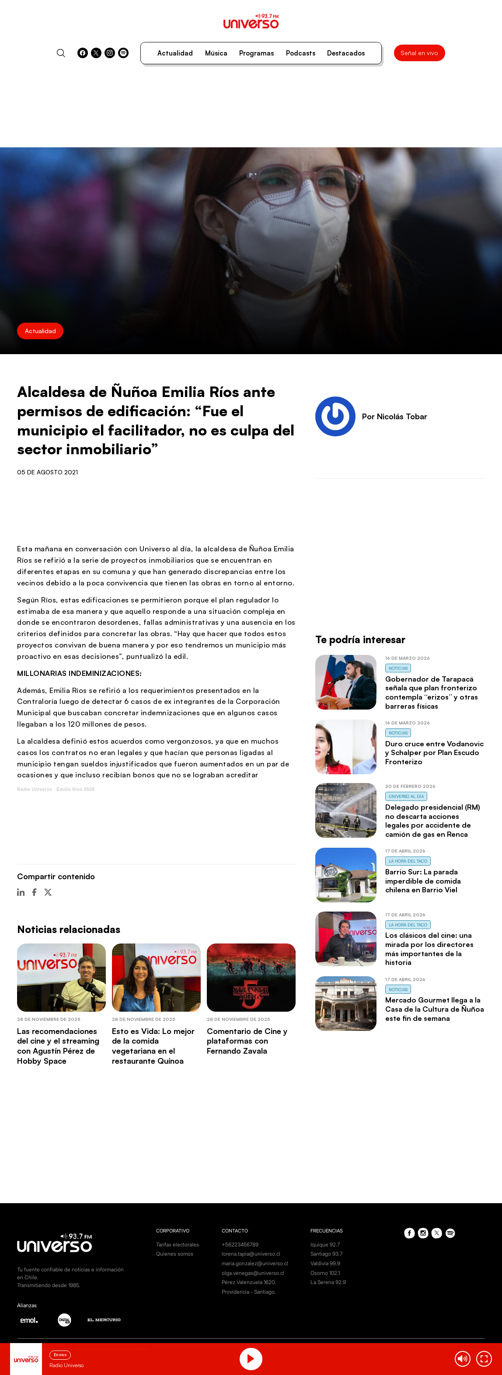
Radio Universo (34, 789)
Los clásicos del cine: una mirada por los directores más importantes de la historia (429, 948)
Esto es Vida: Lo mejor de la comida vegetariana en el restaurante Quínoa (153, 1045)
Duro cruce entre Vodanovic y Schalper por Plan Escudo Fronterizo (434, 752)
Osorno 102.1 (325, 1273)
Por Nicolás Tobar (394, 416)
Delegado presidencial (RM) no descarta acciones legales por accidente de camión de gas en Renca (432, 820)
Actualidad (175, 53)
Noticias (398, 668)
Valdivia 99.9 (325, 1263)
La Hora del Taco (408, 860)
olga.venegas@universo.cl (253, 1273)
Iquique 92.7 (325, 1244)
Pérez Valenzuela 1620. (249, 1282)
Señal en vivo (419, 52)
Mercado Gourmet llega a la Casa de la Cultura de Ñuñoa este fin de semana (434, 1008)
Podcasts (300, 53)
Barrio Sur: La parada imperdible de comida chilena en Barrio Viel (423, 880)
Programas (256, 53)
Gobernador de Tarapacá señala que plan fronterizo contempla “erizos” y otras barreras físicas (431, 692)
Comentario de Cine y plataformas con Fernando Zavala (247, 1040)
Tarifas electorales (177, 1244)
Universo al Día (406, 796)
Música (216, 53)
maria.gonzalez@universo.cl (255, 1263)
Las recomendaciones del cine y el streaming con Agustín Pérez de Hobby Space (58, 1045)
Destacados (346, 53)
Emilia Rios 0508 (75, 789)
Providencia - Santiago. (249, 1291)
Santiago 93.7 (326, 1253)
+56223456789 (240, 1244)
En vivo (60, 1354)
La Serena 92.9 (328, 1282)
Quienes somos (174, 1253)
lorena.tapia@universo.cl (251, 1253)
